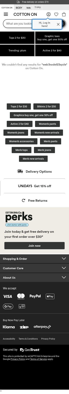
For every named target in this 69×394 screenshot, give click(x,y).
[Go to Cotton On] (7, 7)
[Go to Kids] (28, 7)
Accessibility (9, 339)
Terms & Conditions (28, 339)
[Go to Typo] (37, 7)
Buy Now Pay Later (14, 320)
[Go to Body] (19, 7)
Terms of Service (38, 359)
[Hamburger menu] (6, 14)
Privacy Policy (48, 339)
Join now (34, 246)
